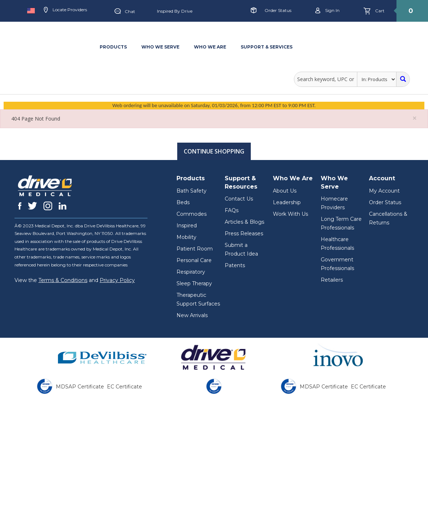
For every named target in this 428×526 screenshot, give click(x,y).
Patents (235, 265)
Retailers (332, 280)
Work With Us (290, 214)
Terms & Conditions (62, 280)
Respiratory (190, 272)
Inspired (186, 225)
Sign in (327, 11)
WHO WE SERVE (160, 47)
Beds (183, 202)
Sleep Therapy (194, 283)
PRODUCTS (113, 47)
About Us (284, 191)
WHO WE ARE (210, 47)
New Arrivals (192, 315)
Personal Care (194, 260)
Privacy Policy (117, 280)
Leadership (287, 202)
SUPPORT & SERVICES (266, 47)
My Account (384, 191)
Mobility (186, 237)
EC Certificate (124, 386)
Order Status (278, 10)
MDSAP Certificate (80, 386)
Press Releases (244, 233)
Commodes (191, 214)
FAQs (231, 210)
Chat (125, 11)
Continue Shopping (214, 151)
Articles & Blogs (244, 222)
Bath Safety (191, 191)
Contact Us (239, 198)
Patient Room (194, 248)
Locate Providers (65, 10)
